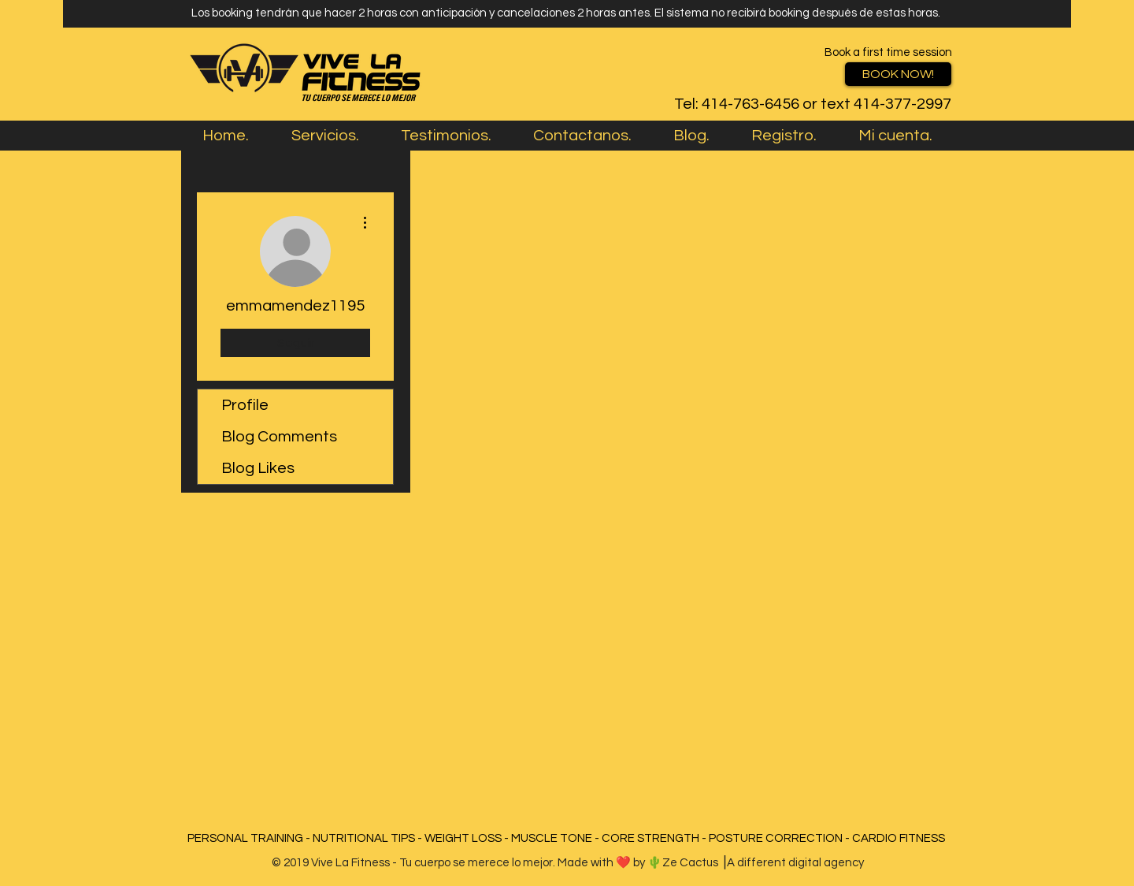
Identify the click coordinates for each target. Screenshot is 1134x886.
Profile (245, 405)
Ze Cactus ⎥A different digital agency (763, 863)
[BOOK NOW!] (898, 74)
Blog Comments (279, 437)
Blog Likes (258, 468)
